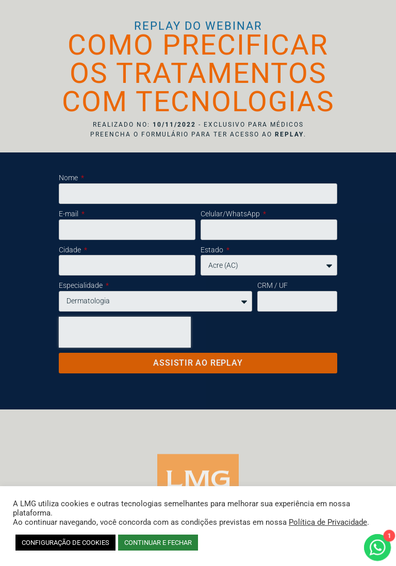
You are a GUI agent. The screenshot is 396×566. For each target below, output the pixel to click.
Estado (213, 250)
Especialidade (81, 285)
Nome (69, 178)
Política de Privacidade (328, 522)
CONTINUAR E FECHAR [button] (158, 542)
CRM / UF (272, 285)
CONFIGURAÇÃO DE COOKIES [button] (65, 542)
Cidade (70, 250)
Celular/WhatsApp (231, 214)
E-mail (69, 214)
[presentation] (125, 332)
